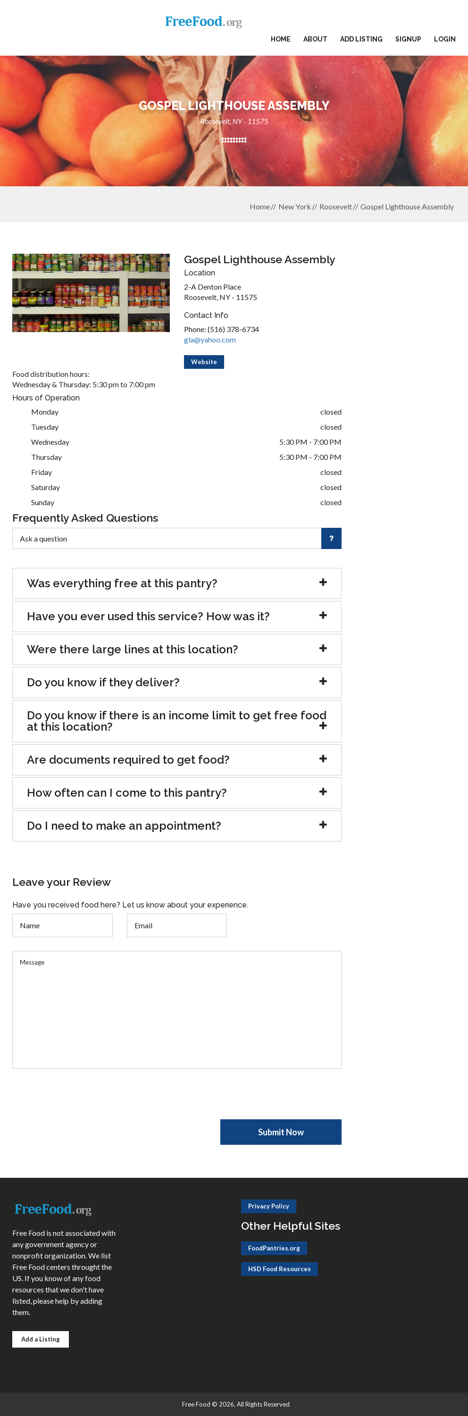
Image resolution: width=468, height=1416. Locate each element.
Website (204, 362)
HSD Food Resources (279, 1269)
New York (294, 206)
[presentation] (84, 1101)
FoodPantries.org (274, 1248)
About (315, 39)
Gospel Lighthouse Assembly (407, 206)
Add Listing (361, 39)
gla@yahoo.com (210, 339)
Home (281, 39)
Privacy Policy (268, 1206)
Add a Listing (40, 1339)
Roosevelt (335, 206)
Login (445, 39)
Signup (408, 39)
